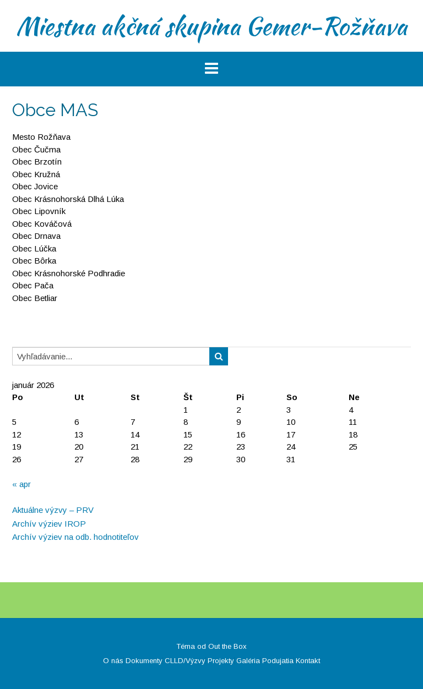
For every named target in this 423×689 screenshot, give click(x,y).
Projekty (221, 660)
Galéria (248, 660)
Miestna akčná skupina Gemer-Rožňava (211, 26)
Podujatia (278, 660)
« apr (21, 484)
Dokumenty (144, 660)
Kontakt (308, 660)
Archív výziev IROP (49, 523)
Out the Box (227, 646)
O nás (113, 660)
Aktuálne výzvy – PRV (53, 510)
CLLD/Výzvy (185, 660)
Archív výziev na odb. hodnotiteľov (75, 537)
